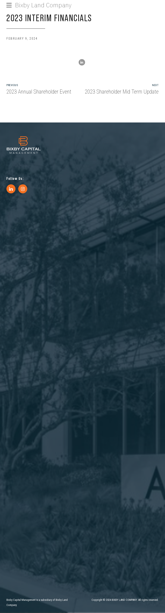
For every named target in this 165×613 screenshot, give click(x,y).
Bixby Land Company (43, 5)
